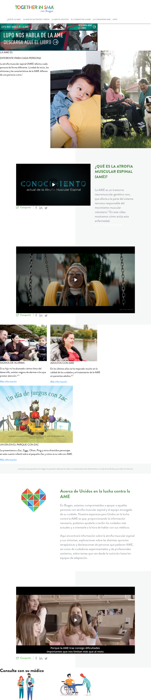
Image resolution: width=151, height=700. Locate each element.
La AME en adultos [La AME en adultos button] (109, 52)
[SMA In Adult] (75, 343)
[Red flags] (25, 343)
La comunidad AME (101, 19)
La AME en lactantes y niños (36, 19)
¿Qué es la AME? (14, 19)
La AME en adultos (60, 19)
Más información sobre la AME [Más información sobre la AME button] (108, 224)
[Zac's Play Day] (36, 414)
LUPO (115, 19)
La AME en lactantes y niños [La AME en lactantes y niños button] (62, 52)
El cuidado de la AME (81, 19)
